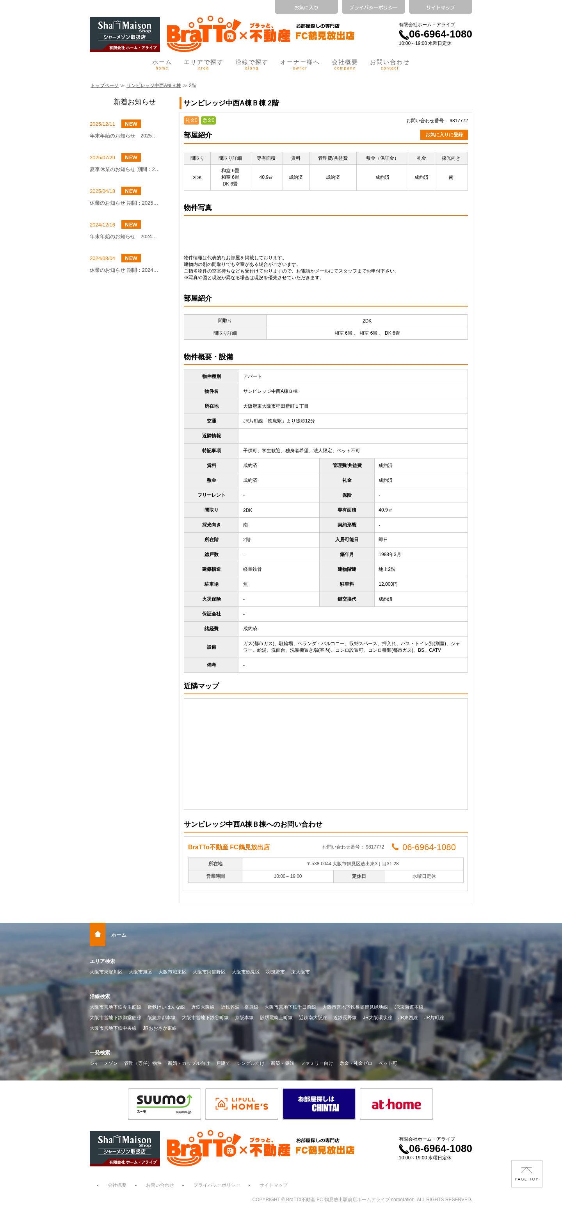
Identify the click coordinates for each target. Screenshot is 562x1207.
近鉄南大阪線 (313, 1017)
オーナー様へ (300, 64)
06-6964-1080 (435, 34)
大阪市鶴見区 (246, 972)
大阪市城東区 (172, 972)
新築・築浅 (282, 1063)
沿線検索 (100, 996)
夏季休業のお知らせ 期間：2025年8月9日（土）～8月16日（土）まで (125, 169)
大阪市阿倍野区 (209, 972)
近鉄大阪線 (203, 1007)
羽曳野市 (275, 972)
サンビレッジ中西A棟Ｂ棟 (153, 85)
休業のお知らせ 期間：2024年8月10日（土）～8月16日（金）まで (125, 270)
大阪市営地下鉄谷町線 (205, 1017)
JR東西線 (408, 1017)
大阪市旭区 (140, 972)
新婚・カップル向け (189, 1063)
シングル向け (251, 1063)
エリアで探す (204, 64)
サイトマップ (274, 1185)
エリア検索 (102, 961)
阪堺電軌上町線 (276, 1017)
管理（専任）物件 (143, 1063)
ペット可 (388, 1063)
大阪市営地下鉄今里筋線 (115, 1007)
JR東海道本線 (408, 1007)
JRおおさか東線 (160, 1028)
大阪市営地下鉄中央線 (113, 1028)
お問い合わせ (390, 64)
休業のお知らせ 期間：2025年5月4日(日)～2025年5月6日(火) (125, 203)
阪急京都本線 (162, 1017)
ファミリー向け (317, 1063)
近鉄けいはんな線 (166, 1007)
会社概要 (345, 64)
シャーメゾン (104, 1063)
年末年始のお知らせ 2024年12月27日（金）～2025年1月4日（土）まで (125, 236)
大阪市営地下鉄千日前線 (290, 1007)
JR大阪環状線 (377, 1017)
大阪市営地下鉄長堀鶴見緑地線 (355, 1007)
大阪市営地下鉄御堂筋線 (115, 1017)
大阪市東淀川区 (106, 972)
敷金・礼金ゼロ (356, 1063)
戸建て (223, 1063)
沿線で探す (252, 64)
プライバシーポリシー (217, 1185)
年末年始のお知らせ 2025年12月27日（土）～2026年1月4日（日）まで (125, 136)
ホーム (162, 64)
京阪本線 (244, 1017)
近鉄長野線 (345, 1017)
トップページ (105, 85)
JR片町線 (434, 1017)
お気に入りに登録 (444, 134)
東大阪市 (300, 972)
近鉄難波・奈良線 (239, 1007)
